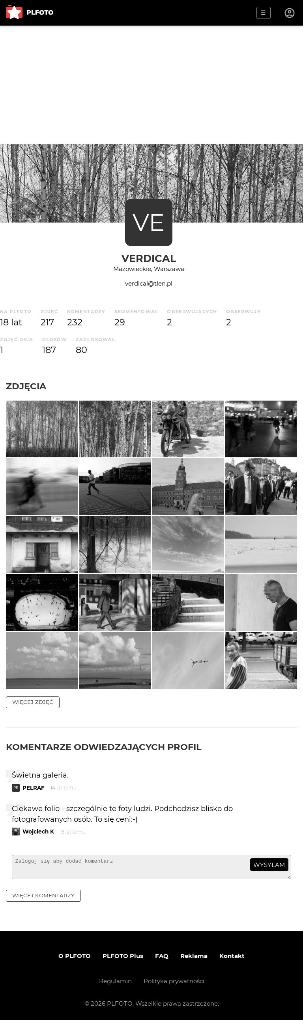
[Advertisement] (151, 85)
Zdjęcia (26, 386)
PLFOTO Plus (123, 969)
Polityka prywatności (174, 995)
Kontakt (232, 969)
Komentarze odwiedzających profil (104, 757)
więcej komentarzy (43, 909)
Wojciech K (38, 842)
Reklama (194, 969)
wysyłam (269, 875)
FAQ (161, 969)
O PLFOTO (74, 969)
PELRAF (33, 798)
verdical (149, 258)
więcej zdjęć (32, 712)
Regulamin (115, 995)
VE (149, 222)
